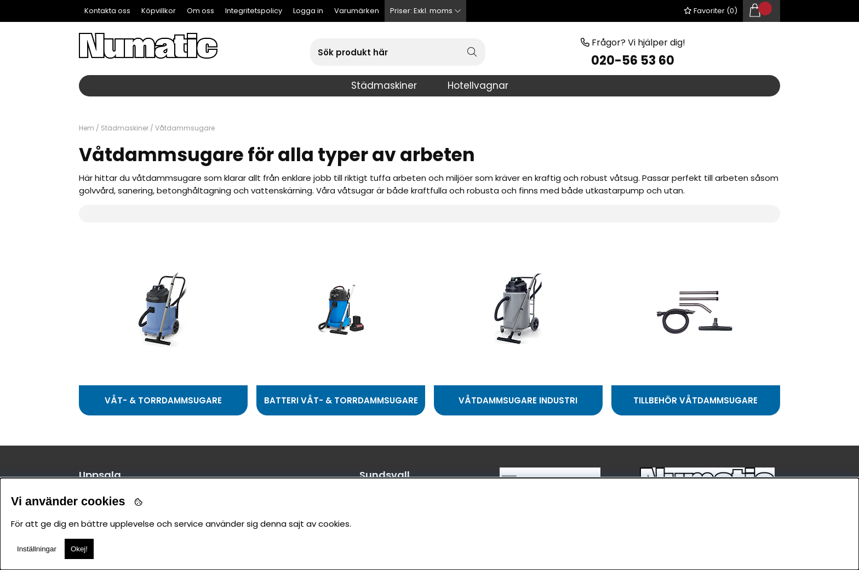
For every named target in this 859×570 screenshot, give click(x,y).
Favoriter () (710, 10)
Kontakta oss (107, 10)
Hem (86, 128)
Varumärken (356, 10)
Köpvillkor (158, 10)
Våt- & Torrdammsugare (163, 400)
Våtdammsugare (185, 128)
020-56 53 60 (632, 60)
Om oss (200, 10)
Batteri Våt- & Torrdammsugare (341, 400)
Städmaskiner (124, 128)
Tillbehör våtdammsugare (695, 400)
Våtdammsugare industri (518, 400)
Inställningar (36, 549)
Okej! (79, 549)
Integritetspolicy (253, 10)
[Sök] (397, 52)
